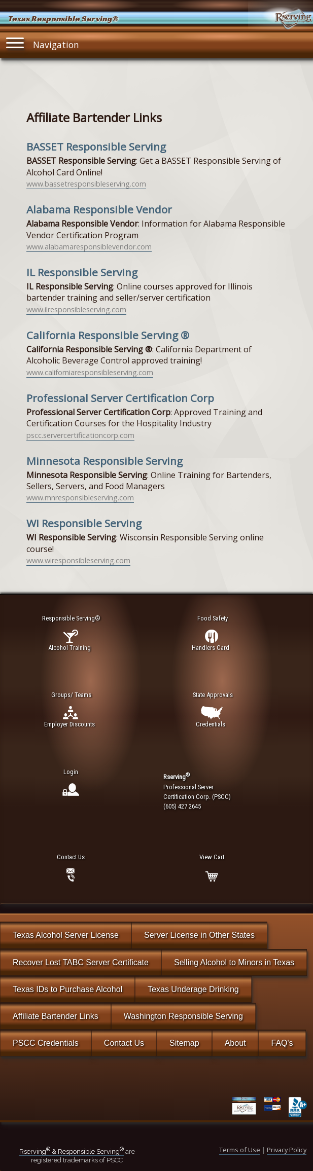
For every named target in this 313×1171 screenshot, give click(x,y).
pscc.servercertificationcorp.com (80, 435)
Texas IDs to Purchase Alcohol (67, 989)
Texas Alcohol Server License (66, 935)
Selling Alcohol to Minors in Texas (234, 962)
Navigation (42, 42)
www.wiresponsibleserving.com (78, 560)
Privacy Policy (286, 1149)
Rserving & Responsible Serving (71, 1151)
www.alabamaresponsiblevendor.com (89, 246)
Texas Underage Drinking (193, 989)
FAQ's (282, 1043)
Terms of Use (239, 1149)
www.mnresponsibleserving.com (80, 497)
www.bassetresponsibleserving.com (86, 184)
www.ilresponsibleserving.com (76, 309)
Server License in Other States (199, 935)
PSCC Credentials (46, 1043)
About (235, 1043)
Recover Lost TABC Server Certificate (81, 962)
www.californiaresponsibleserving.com (89, 372)
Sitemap (184, 1043)
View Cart (211, 857)
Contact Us (124, 1043)
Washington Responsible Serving (183, 1016)
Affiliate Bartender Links (55, 1016)
